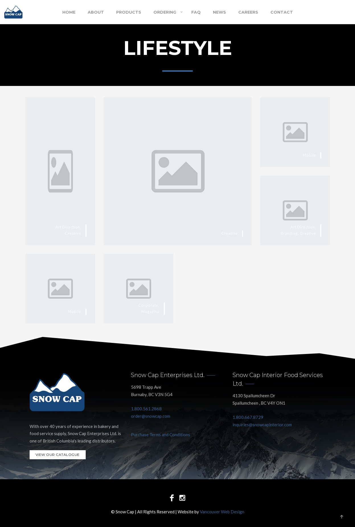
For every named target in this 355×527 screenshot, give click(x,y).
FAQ (196, 12)
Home (68, 12)
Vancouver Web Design (222, 511)
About (96, 12)
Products (128, 12)
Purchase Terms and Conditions (160, 434)
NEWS (219, 12)
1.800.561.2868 (146, 408)
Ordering (164, 12)
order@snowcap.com (150, 416)
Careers (248, 12)
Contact (281, 12)
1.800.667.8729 (248, 417)
